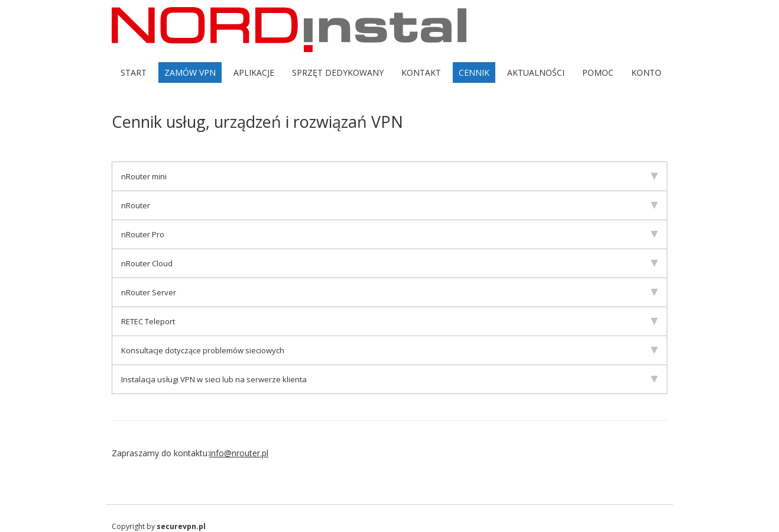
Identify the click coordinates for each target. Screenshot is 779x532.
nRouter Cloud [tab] (389, 263)
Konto (646, 72)
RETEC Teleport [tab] (389, 321)
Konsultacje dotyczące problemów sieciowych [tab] (389, 350)
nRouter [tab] (389, 205)
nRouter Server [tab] (389, 292)
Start (134, 72)
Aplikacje (253, 72)
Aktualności (535, 72)
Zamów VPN (190, 72)
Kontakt (421, 72)
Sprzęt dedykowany (338, 72)
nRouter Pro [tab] (389, 234)
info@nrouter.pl (238, 453)
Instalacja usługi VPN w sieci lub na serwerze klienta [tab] (389, 379)
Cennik (474, 72)
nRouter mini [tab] (389, 176)
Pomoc (598, 72)
